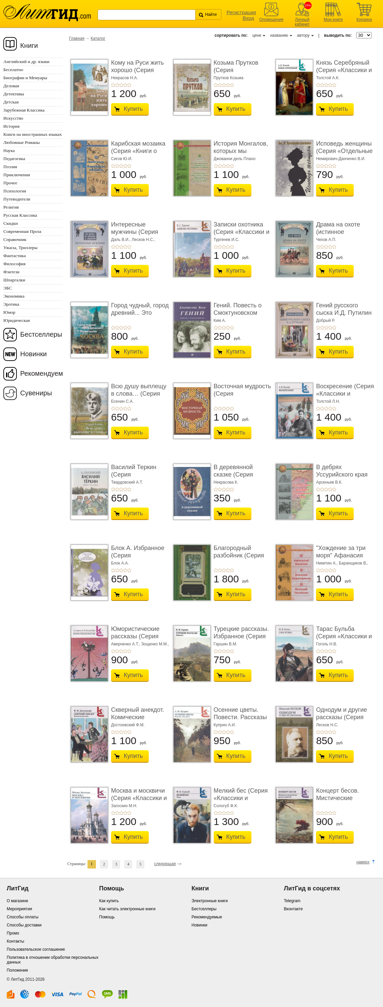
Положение (17, 970)
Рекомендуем (41, 373)
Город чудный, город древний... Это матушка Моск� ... (140, 312)
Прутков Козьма (229, 77)
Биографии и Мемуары (25, 77)
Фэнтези (11, 271)
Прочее (10, 182)
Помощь (107, 917)
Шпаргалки (14, 279)
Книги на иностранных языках (32, 134)
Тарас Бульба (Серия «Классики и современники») (344, 636)
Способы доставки (24, 925)
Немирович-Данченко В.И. (340, 158)
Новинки (33, 354)
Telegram (292, 900)
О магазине (17, 900)
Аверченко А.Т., (126, 644)
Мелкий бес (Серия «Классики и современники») (241, 797)
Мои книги (333, 19)
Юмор (9, 312)
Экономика (14, 296)
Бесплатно (13, 69)
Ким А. (220, 320)
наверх (363, 862)
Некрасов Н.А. (124, 77)
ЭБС (7, 288)
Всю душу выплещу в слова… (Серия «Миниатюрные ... (138, 393)
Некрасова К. (226, 482)
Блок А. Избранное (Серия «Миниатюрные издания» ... (137, 559)
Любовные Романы (21, 142)
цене (257, 35)
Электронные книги (210, 900)
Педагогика (14, 158)
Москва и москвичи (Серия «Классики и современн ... (139, 797)
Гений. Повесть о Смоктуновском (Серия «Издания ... (241, 312)
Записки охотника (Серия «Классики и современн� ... (242, 231)
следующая (165, 863)
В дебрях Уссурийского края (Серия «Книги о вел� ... (342, 478)
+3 (121, 85)
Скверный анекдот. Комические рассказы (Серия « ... (137, 720)
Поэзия (10, 166)
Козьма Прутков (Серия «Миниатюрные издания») (236, 73)
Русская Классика (20, 215)
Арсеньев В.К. (329, 482)
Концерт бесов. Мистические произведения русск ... (344, 801)
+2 (117, 85)
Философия (14, 263)
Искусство (13, 118)
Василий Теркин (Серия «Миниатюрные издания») (133, 478)
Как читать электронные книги (127, 909)
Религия (11, 207)
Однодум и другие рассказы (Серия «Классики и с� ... (342, 717)
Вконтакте (293, 909)
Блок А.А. (120, 563)
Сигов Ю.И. (121, 158)
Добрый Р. (325, 320)
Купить (133, 108)
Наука (9, 150)
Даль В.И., (121, 239)
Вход (248, 18)
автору (303, 35)
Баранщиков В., (354, 563)
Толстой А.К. (328, 77)
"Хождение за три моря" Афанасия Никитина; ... (340, 555)
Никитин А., (327, 563)
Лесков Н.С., (143, 239)
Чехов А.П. (326, 239)
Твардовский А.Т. (127, 482)
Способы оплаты (22, 917)
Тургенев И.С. (227, 239)
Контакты (15, 941)
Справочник (15, 239)
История (11, 126)
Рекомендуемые (207, 917)
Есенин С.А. (122, 401)
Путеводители (16, 199)
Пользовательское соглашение (36, 949)
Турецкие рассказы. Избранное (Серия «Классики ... (241, 636)
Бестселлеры (41, 334)
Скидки (10, 223)
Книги (29, 45)
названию (279, 35)
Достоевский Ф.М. (128, 725)
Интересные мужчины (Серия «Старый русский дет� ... (135, 235)
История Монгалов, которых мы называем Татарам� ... (241, 154)
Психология (14, 190)
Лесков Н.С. (327, 725)
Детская (11, 101)
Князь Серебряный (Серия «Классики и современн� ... (344, 70)
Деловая (11, 85)
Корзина (364, 19)
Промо (13, 933)
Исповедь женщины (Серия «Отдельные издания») (344, 150)
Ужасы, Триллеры (20, 247)
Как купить (109, 900)
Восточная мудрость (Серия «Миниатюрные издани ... (242, 397)
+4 (125, 85)
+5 (129, 85)
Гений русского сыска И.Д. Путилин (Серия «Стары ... (344, 312)
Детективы (13, 93)
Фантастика (14, 255)
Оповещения (271, 19)
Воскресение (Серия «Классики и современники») (345, 393)
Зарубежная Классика (23, 110)
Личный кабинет (302, 22)
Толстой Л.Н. (328, 401)
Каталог (98, 38)
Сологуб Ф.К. (226, 805)
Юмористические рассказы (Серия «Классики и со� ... (138, 636)
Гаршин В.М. (225, 644)
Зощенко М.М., (155, 644)
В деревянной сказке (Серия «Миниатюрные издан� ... (235, 478)
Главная (76, 38)
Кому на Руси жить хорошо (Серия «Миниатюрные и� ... (138, 73)
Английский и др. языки (26, 61)
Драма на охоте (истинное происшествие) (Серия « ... (338, 235)
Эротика (11, 304)
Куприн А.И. (225, 725)
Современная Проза (22, 231)
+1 (113, 85)
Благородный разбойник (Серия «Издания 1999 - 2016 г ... (239, 559)
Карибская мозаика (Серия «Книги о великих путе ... (138, 150)
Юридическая (16, 320)
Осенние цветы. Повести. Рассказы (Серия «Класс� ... (241, 717)
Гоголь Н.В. (326, 644)
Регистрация (241, 12)
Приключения (16, 174)
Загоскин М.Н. (124, 805)
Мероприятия (19, 909)
